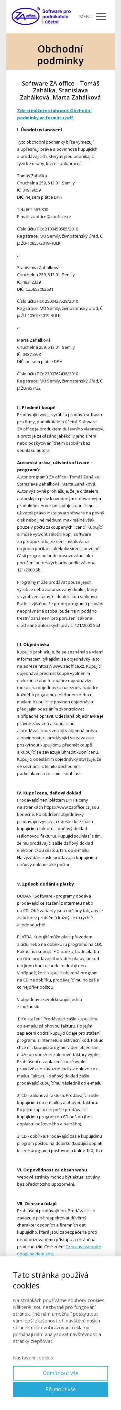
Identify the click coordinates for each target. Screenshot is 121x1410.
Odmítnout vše (60, 1373)
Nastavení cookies (33, 1357)
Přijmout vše (60, 1389)
